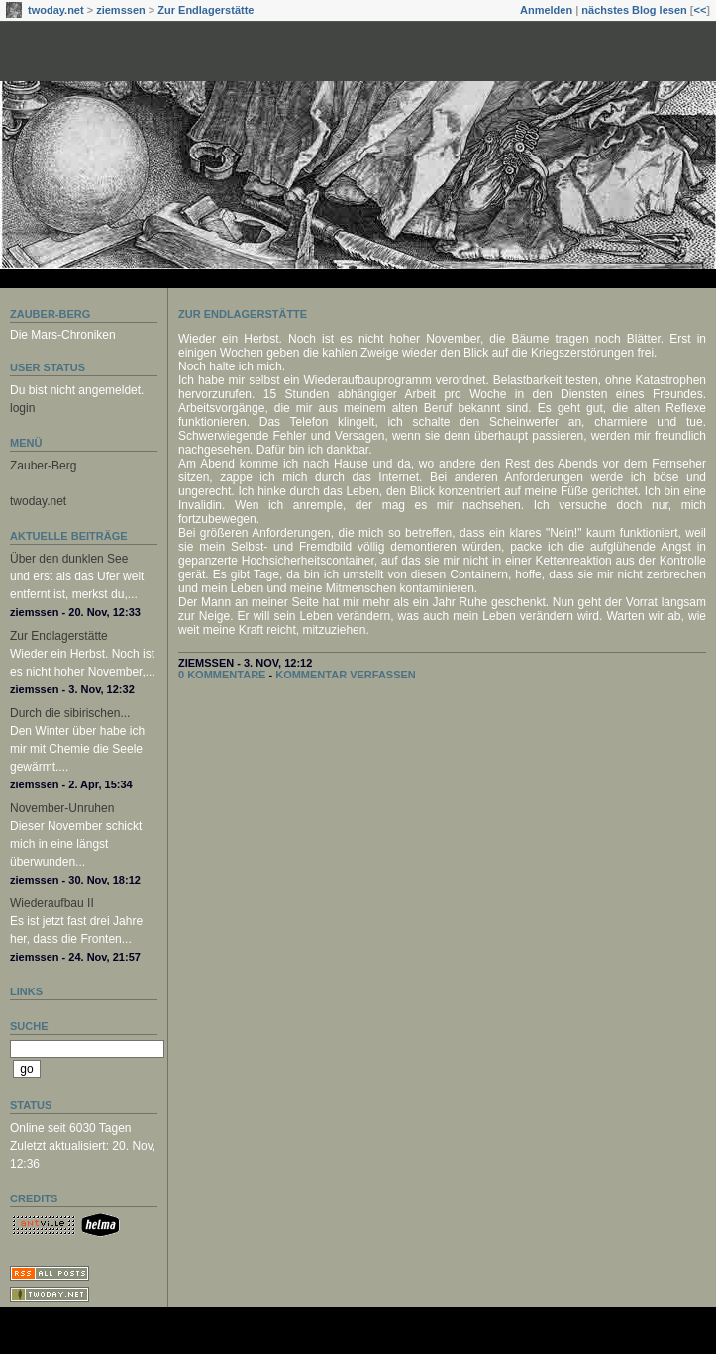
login (22, 408)
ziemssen (121, 10)
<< (699, 10)
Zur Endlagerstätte (205, 10)
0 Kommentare (221, 674)
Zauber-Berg (50, 314)
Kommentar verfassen (345, 674)
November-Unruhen (62, 808)
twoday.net (56, 10)
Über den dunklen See (69, 559)
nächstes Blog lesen (633, 10)
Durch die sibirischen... (70, 713)
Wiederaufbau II (52, 903)
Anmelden (546, 10)
